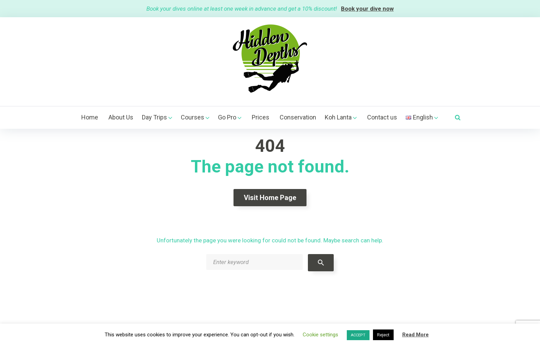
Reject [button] (383, 334)
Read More (415, 335)
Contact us (382, 117)
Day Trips (154, 117)
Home (89, 117)
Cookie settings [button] (320, 335)
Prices (260, 117)
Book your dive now (367, 8)
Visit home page (270, 197)
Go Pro (227, 117)
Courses (192, 117)
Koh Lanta (338, 117)
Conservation (298, 117)
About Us (120, 117)
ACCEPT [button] (358, 335)
